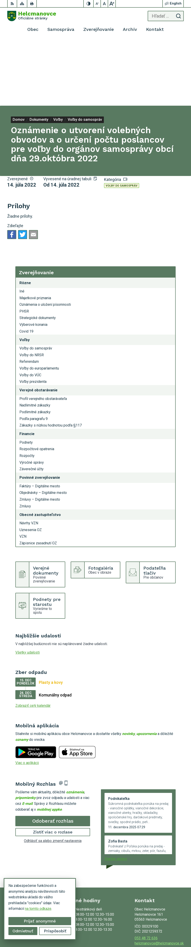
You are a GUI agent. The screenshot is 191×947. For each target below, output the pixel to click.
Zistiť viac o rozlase (52, 765)
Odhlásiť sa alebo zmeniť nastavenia (53, 774)
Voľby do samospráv (121, 119)
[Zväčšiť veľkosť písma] (111, 3)
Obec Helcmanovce (168, 929)
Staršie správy (116, 792)
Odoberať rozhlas (52, 754)
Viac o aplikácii (27, 696)
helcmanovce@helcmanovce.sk (159, 877)
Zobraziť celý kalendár (33, 639)
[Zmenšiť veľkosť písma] (97, 3)
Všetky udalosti (27, 586)
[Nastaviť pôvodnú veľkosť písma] (104, 3)
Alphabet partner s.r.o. (167, 924)
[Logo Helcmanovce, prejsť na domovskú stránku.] (31, 16)
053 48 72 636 (146, 871)
